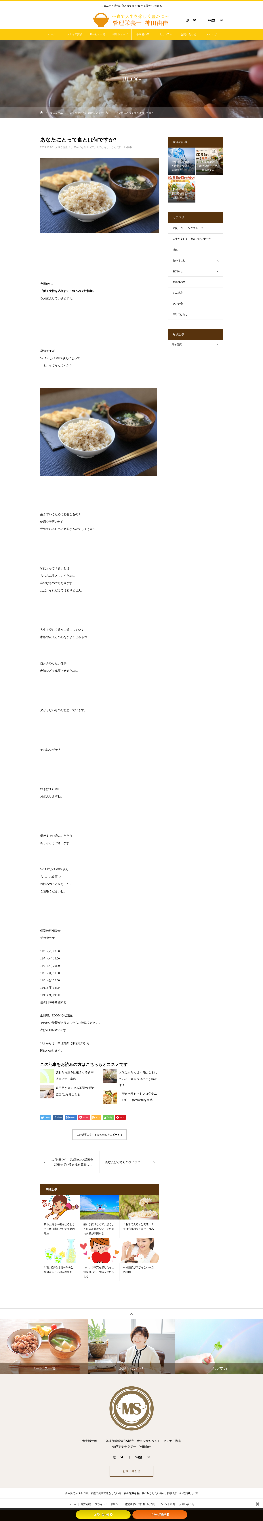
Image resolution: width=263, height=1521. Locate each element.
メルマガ (211, 34)
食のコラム (165, 34)
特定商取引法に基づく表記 (140, 1504)
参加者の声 (142, 34)
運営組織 (86, 1504)
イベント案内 (167, 1504)
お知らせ (178, 271)
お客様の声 (179, 282)
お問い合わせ (188, 34)
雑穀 (175, 249)
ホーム (52, 34)
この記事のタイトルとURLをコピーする (100, 1134)
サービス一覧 (97, 34)
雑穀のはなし (180, 314)
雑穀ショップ (120, 34)
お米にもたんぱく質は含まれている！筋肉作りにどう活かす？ (138, 1079)
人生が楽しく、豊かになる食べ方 (75, 147)
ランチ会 (178, 303)
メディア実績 (74, 34)
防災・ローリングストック (188, 228)
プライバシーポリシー (108, 1504)
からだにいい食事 (121, 147)
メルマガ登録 (159, 1514)
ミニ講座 (178, 292)
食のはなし (102, 147)
